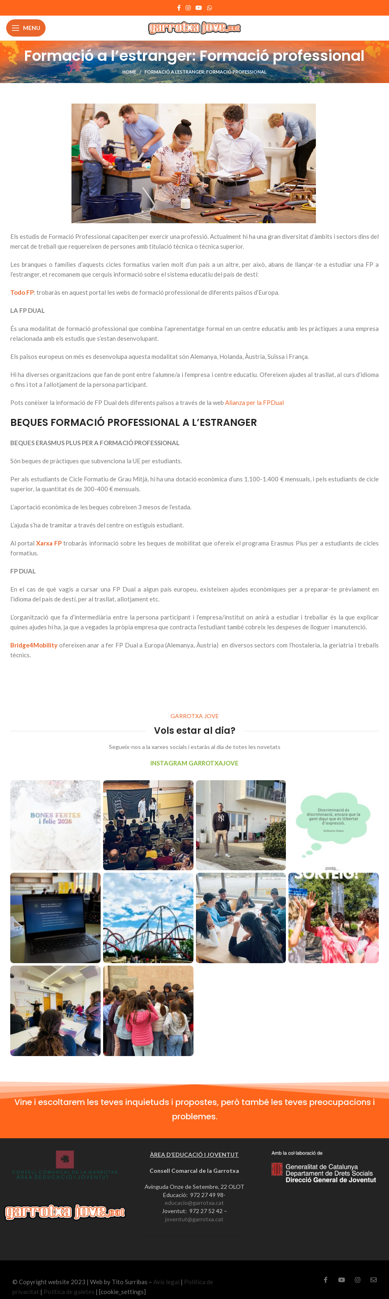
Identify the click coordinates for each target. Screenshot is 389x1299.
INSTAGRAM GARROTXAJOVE (194, 763)
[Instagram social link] (188, 7)
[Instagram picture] (55, 825)
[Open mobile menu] (26, 28)
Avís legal (166, 1281)
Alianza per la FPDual (254, 402)
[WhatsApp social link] (209, 7)
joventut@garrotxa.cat (194, 1219)
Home (129, 71)
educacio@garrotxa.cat (194, 1202)
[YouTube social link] (199, 7)
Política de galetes (69, 1291)
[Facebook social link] (179, 7)
